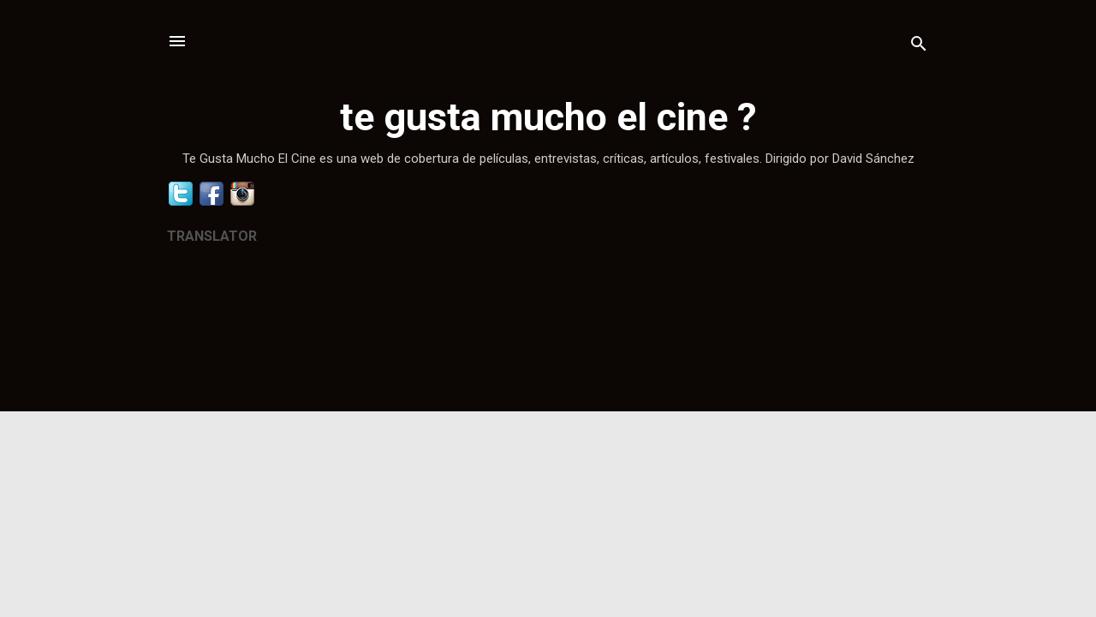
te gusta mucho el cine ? (548, 117)
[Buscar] (918, 47)
